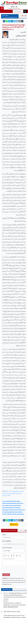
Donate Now (14, 524)
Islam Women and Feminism (17, 514)
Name (4, 534)
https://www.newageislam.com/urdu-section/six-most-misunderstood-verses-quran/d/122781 (13, 493)
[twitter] (9, 21)
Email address (6, 541)
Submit (6, 568)
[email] (20, 21)
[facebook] (4, 21)
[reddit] (17, 21)
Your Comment (7, 547)
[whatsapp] (6, 21)
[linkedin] (12, 21)
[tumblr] (22, 21)
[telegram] (14, 21)
